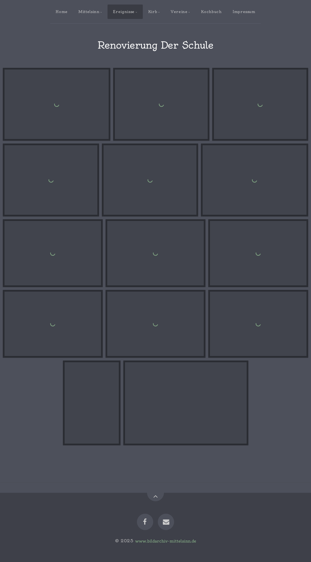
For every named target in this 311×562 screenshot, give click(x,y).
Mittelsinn (88, 11)
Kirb (152, 11)
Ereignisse (123, 11)
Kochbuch (211, 11)
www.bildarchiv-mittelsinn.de (165, 540)
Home (62, 11)
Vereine (179, 11)
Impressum (244, 11)
